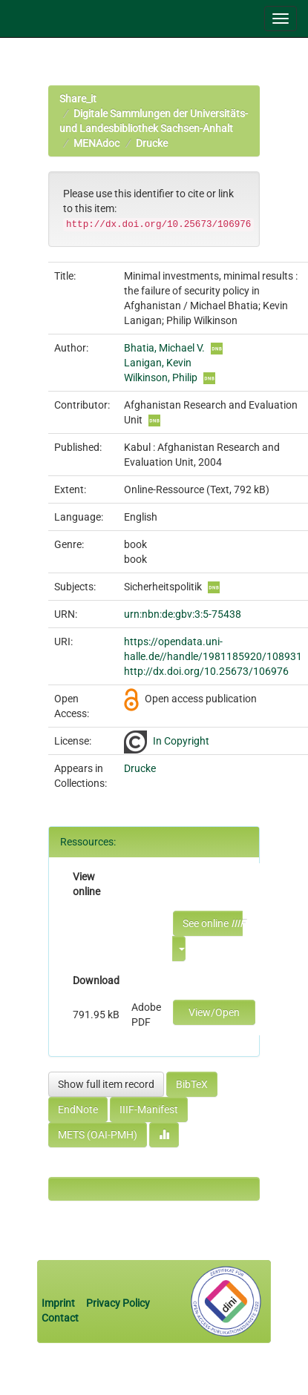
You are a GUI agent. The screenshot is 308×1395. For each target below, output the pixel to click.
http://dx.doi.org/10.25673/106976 (206, 671)
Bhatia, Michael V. (164, 348)
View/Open (214, 1012)
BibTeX (192, 1084)
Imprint (59, 1303)
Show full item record (106, 1084)
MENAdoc (96, 143)
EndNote (78, 1109)
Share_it (77, 99)
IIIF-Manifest (148, 1109)
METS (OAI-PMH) (97, 1135)
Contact (60, 1318)
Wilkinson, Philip (160, 377)
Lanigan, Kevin (157, 363)
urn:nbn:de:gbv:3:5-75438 (182, 614)
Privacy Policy (118, 1303)
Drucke (152, 143)
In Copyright (181, 741)
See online (213, 923)
